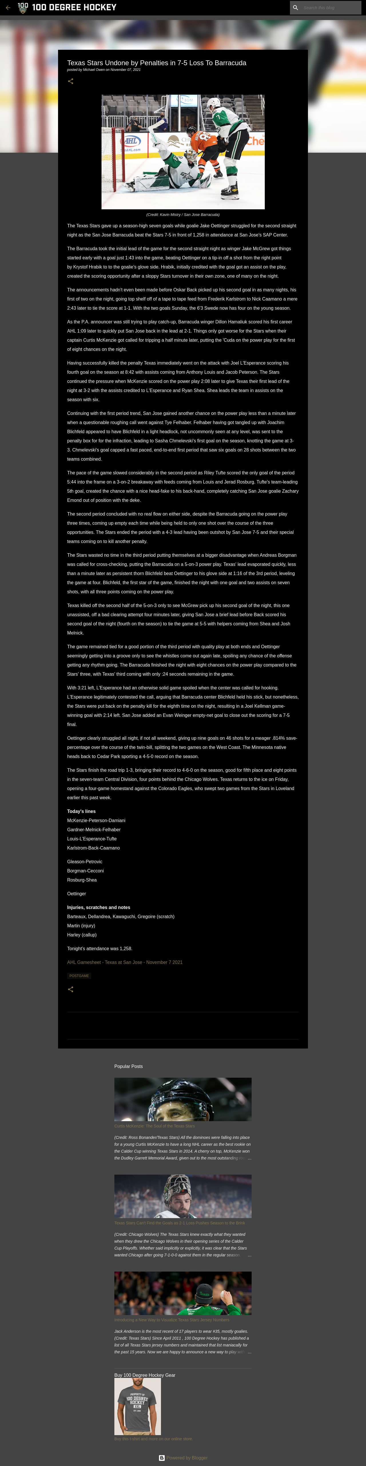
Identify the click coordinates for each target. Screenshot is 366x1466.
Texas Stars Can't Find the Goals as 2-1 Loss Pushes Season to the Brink (179, 1223)
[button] (70, 81)
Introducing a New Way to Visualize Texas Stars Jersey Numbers (171, 1320)
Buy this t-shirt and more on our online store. (153, 1439)
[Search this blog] (331, 8)
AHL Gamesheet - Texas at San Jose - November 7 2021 (125, 962)
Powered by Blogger (183, 1457)
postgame (79, 976)
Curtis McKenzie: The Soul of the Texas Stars (154, 1126)
